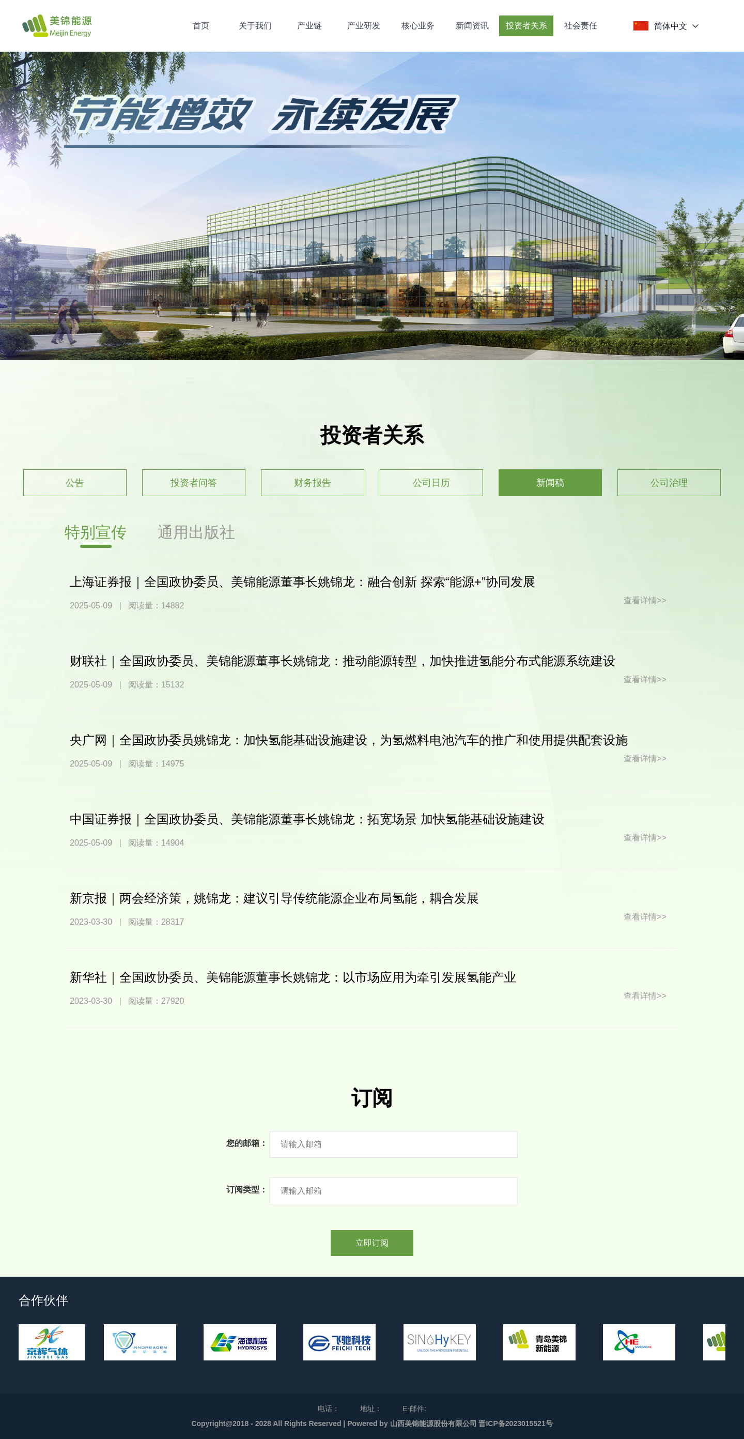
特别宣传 (96, 532)
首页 (201, 25)
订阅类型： (247, 1189)
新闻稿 (550, 483)
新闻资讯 (472, 25)
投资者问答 (194, 483)
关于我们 (255, 25)
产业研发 (363, 25)
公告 (75, 483)
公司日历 (431, 483)
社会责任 (580, 25)
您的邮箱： (247, 1143)
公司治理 (669, 483)
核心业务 (418, 25)
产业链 (309, 25)
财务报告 (312, 483)
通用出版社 (196, 532)
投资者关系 (526, 25)
